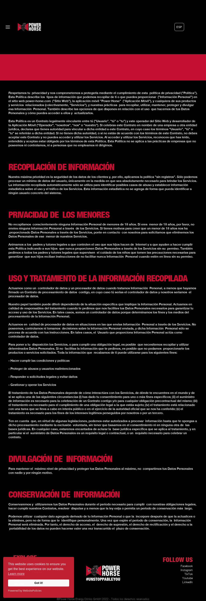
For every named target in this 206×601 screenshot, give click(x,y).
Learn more (16, 573)
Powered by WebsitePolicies (24, 590)
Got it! (38, 582)
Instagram (187, 570)
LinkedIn (187, 582)
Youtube (187, 578)
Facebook (187, 566)
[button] (179, 27)
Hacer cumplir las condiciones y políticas (40, 360)
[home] (23, 27)
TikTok (188, 574)
